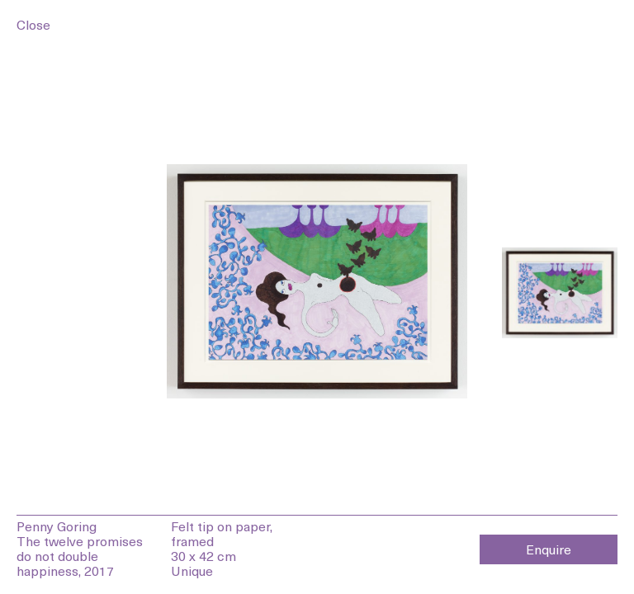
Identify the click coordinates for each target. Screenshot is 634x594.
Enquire (548, 549)
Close (33, 24)
